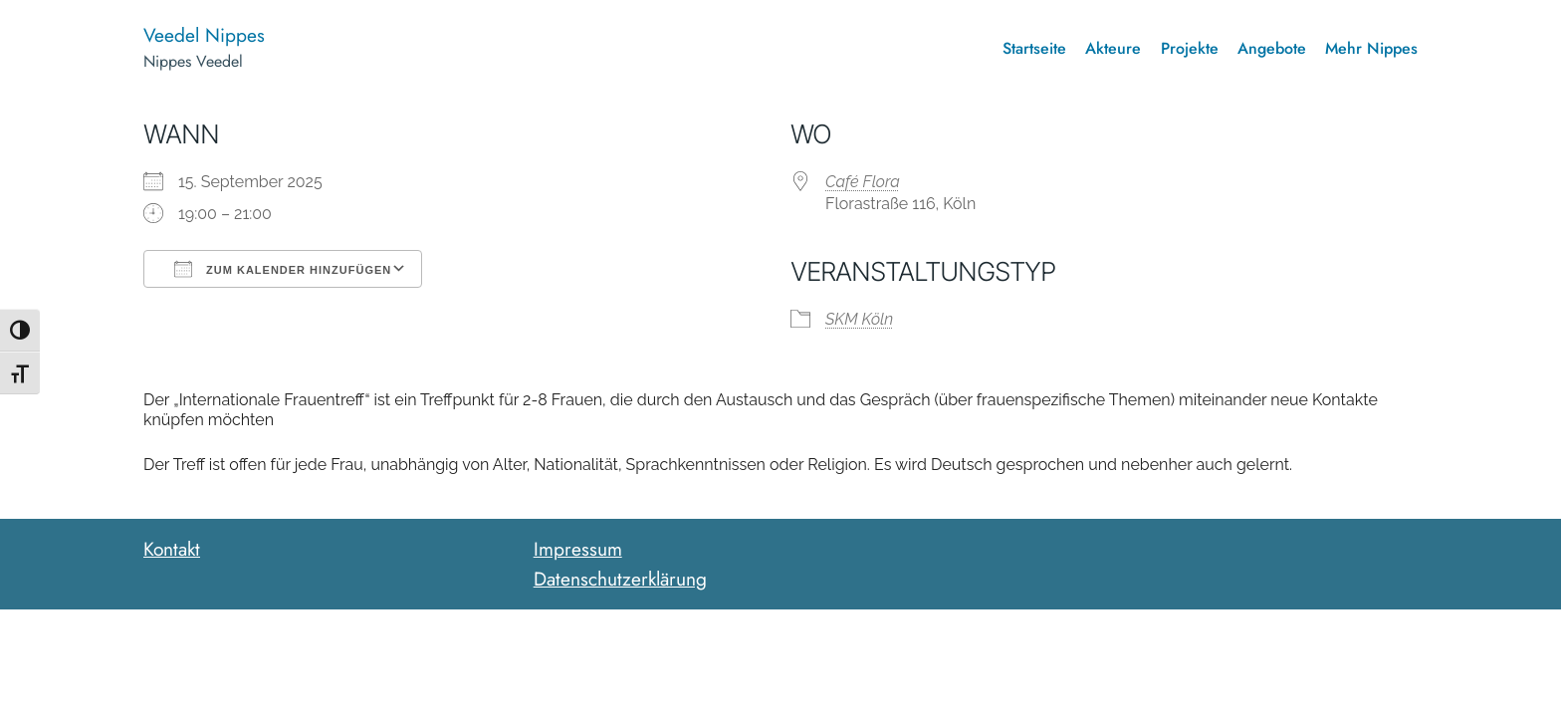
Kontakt (171, 549)
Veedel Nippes (204, 35)
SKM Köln (859, 319)
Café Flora (862, 181)
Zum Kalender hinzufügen (282, 269)
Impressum (578, 549)
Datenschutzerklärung (620, 579)
